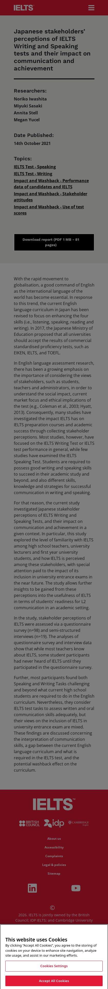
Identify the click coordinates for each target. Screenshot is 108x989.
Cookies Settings (54, 970)
